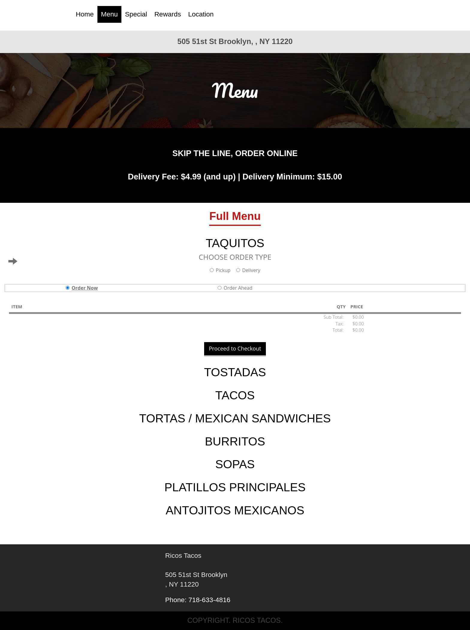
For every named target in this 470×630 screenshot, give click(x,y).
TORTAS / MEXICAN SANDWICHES (235, 418)
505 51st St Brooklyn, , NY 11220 (235, 41)
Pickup (220, 270)
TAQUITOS (235, 243)
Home (85, 14)
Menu (109, 14)
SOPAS (235, 464)
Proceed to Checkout (235, 348)
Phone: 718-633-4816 (198, 600)
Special (136, 14)
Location (201, 14)
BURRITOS (235, 441)
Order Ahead (235, 288)
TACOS (234, 395)
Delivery (248, 270)
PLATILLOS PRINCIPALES (234, 487)
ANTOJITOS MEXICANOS (235, 510)
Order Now (82, 288)
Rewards (167, 14)
